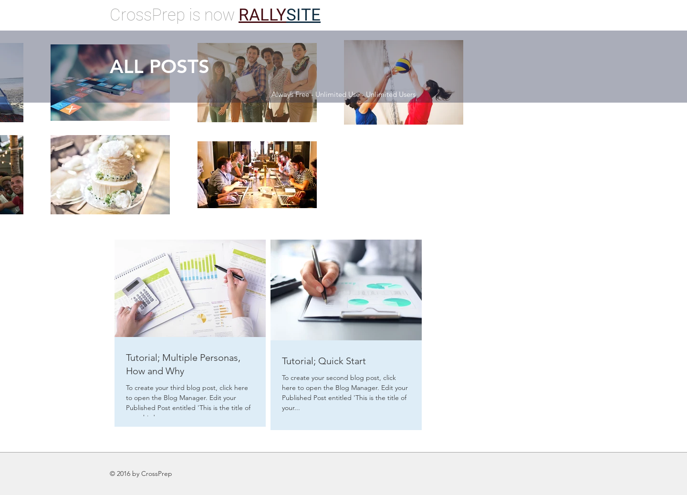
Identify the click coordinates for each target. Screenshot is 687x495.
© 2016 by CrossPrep (141, 473)
